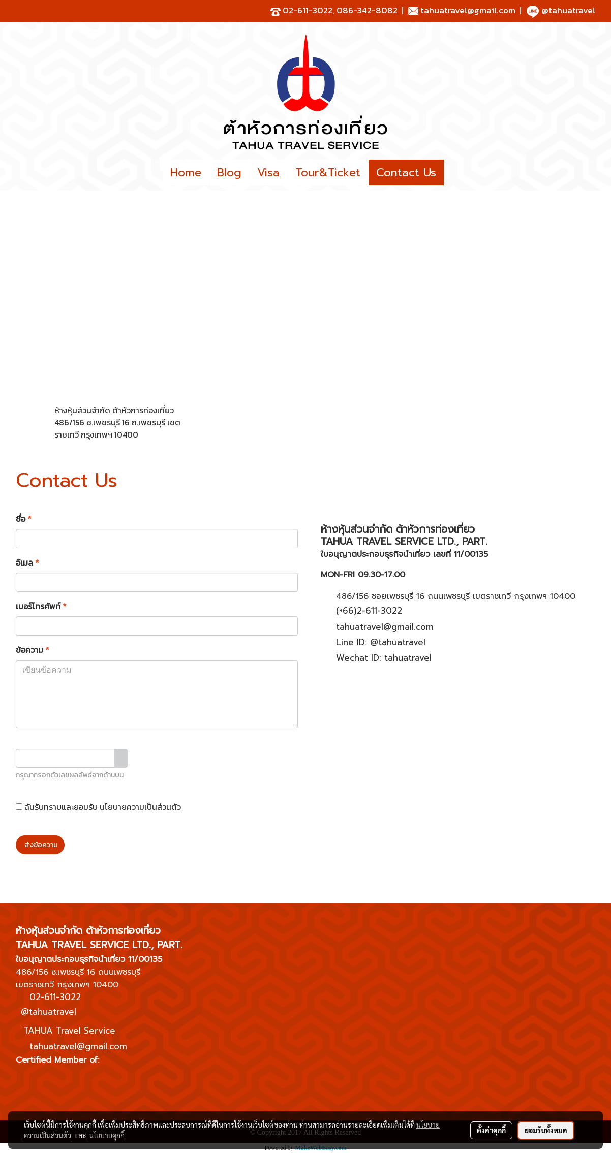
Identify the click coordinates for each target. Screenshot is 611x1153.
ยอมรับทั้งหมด (546, 1130)
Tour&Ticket (327, 172)
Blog (229, 172)
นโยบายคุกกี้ (107, 1135)
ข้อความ (32, 650)
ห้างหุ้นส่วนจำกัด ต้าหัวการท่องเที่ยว (114, 410)
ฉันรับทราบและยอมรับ (98, 807)
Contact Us (406, 172)
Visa (268, 172)
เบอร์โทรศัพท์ (41, 606)
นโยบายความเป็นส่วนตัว (140, 807)
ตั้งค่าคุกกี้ (491, 1130)
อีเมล (27, 562)
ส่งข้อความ (40, 844)
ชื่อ (24, 519)
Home (185, 172)
